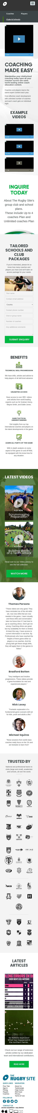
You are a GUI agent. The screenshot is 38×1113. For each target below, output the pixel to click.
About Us (18, 1086)
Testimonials (19, 1088)
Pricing (5, 1090)
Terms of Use (19, 1096)
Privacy (17, 1094)
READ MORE (19, 1064)
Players (24, 14)
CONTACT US (8, 1106)
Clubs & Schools (13, 19)
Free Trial (6, 1086)
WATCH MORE (19, 573)
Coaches (10, 14)
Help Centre (19, 1090)
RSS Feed (18, 1092)
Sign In (5, 1088)
